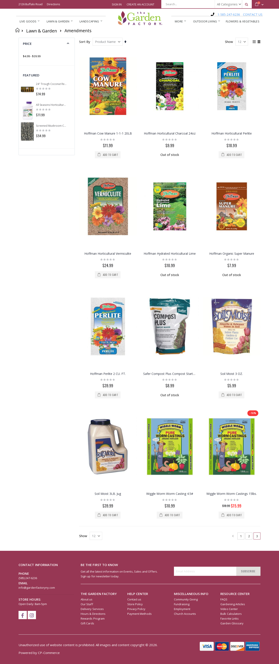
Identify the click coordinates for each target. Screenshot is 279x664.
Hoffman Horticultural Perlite (231, 133)
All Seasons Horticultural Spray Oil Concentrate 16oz (51, 105)
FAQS (223, 402)
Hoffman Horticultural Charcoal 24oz (170, 133)
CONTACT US (252, 14)
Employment (182, 411)
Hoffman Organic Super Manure (231, 188)
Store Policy (135, 407)
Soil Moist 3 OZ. (231, 242)
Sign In (117, 4)
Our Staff (87, 407)
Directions (53, 4)
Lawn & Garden (41, 31)
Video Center (229, 411)
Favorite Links (229, 421)
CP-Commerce (49, 455)
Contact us (134, 402)
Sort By (84, 41)
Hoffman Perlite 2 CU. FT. (108, 242)
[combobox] (206, 4)
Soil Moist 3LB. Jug (108, 296)
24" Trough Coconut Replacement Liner (51, 84)
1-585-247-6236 (229, 14)
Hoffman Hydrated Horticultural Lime (170, 188)
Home (17, 30)
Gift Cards (87, 426)
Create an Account (140, 4)
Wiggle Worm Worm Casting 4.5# (169, 296)
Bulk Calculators (231, 416)
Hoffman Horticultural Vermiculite (107, 188)
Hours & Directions (93, 416)
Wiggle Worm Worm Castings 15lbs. (231, 296)
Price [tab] (27, 43)
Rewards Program (93, 421)
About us (87, 402)
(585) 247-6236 (28, 381)
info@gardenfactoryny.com (37, 390)
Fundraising (182, 407)
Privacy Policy (136, 411)
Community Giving (186, 402)
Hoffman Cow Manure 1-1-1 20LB (108, 133)
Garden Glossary (231, 426)
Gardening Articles (232, 407)
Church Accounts (185, 416)
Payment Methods (139, 416)
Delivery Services (92, 411)
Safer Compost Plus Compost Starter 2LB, (173, 242)
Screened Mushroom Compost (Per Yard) (51, 126)
